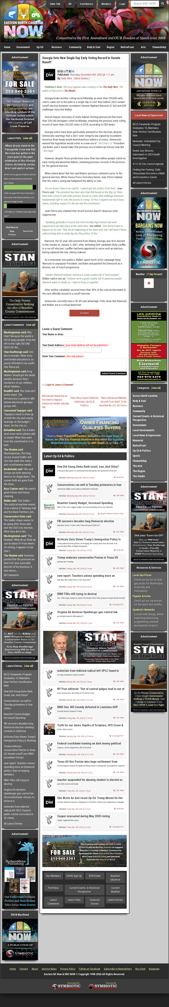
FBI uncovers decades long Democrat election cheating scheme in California (19, 727)
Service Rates (49, 968)
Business (57, 47)
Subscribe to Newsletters (118, 968)
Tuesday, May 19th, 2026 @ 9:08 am (79, 589)
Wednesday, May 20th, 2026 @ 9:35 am (80, 516)
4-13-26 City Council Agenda (148, 163)
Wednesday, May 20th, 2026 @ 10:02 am (81, 498)
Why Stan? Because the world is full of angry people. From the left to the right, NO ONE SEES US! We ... (20, 340)
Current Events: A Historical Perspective (84, 891)
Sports (136, 455)
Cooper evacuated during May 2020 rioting (83, 818)
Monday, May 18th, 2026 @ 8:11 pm (79, 625)
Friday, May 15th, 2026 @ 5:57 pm (79, 811)
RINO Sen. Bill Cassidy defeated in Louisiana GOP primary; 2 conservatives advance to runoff (87, 710)
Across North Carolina (145, 395)
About (35, 968)
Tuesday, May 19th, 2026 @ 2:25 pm (79, 570)
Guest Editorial (90, 399)
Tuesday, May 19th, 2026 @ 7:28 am (79, 607)
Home (7, 47)
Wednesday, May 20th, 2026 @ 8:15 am (80, 534)
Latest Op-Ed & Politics (59, 458)
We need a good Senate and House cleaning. (20, 492)
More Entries (81, 78)
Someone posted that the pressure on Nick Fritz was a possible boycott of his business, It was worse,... (19, 563)
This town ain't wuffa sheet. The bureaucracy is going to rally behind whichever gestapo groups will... (20, 398)
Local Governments (143, 430)
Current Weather (115, 891)
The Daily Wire (110, 87)
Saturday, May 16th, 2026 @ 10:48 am (80, 738)
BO (70, 4)
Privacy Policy (67, 968)
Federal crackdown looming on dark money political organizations (89, 746)
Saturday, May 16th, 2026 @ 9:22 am (80, 774)
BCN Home (95, 877)
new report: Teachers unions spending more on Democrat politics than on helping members (19, 769)
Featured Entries (95, 903)
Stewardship (159, 47)
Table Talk (55, 4)
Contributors (86, 4)
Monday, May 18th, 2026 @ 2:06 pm (79, 684)
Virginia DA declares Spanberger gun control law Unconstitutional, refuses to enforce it (19, 795)
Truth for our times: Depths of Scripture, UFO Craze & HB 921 (90, 728)
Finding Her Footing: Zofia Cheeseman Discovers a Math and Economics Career (149, 173)
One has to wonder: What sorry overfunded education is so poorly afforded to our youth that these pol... (19, 359)
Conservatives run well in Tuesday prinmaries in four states (18, 704)
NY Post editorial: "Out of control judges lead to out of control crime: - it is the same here (90, 692)
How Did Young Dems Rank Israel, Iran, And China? (18, 693)
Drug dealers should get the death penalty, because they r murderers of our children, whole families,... (19, 379)
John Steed (120, 497)
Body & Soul (93, 47)
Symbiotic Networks (144, 609)
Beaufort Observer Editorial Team (112, 515)
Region (110, 47)
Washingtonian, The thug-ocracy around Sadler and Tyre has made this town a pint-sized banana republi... (18, 457)
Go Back (84, 313)
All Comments (11, 575)
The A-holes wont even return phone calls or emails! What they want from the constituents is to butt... (20, 437)
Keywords (154, 968)
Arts (143, 47)
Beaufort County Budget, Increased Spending (17, 715)
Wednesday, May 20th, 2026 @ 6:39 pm (80, 479)
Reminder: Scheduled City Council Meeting (146, 143)
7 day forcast (154, 274)
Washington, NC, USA (149, 289)
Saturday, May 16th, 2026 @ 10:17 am (80, 756)
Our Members (53, 877)
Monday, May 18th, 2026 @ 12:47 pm (80, 702)
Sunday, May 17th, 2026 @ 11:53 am (79, 720)
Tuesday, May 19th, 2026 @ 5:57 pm (79, 552)
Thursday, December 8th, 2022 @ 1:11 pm (92, 74)
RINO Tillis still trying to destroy (16, 782)
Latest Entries (115, 901)
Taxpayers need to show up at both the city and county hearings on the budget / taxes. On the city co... (18, 418)
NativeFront (127, 47)
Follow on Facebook (89, 968)
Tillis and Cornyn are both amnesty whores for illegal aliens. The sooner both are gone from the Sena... (19, 477)
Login (122, 4)
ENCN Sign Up (74, 877)
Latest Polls (74, 901)
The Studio (139, 476)
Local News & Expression (147, 435)
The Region (139, 471)
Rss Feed (140, 968)
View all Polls (28, 231)
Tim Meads (70, 90)
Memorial (138, 440)
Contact (23, 968)
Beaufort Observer (116, 879)
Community (75, 47)
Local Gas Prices (142, 575)
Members (106, 4)
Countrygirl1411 (118, 606)
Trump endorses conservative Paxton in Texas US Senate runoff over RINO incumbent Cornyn (20, 752)
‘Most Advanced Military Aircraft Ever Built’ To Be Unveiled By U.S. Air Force (113, 403)
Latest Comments (53, 903)
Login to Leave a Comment (59, 386)
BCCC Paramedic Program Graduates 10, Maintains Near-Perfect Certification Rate (18, 680)
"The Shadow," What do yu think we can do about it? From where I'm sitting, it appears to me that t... (20, 543)
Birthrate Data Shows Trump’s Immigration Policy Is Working (20, 738)
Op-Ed (40, 47)
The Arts (137, 466)
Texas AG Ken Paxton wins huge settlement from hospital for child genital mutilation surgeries (87, 765)
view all (27, 138)
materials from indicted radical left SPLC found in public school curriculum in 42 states (18, 812)
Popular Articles (142, 596)
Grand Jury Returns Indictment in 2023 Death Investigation (146, 154)
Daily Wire (66, 78)
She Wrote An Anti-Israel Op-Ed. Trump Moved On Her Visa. (90, 801)
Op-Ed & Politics (142, 450)
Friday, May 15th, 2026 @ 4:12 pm (79, 829)
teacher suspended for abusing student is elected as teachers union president (89, 783)
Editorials (80, 403)
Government (23, 47)
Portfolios (53, 889)
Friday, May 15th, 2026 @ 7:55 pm (79, 793)
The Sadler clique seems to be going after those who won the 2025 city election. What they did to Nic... (18, 524)
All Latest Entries (13, 823)
